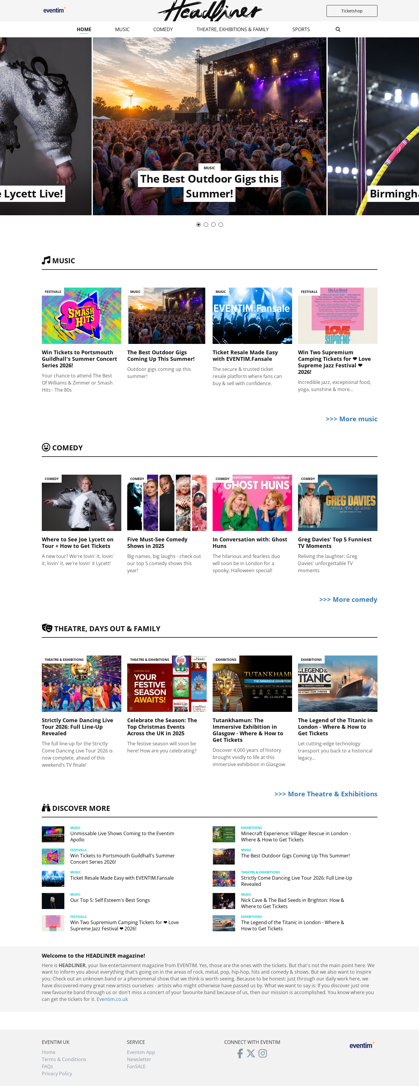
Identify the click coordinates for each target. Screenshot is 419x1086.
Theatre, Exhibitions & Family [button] (233, 29)
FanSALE (136, 1066)
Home (84, 29)
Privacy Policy (57, 1073)
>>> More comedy (348, 599)
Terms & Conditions (64, 1059)
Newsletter (139, 1059)
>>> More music (351, 418)
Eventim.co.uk (112, 999)
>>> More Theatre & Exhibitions (326, 793)
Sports (301, 29)
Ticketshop (352, 11)
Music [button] (122, 29)
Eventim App (141, 1052)
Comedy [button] (163, 29)
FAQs (47, 1066)
